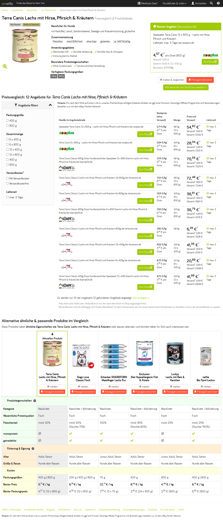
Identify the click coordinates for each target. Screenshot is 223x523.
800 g (13, 125)
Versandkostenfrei (19, 183)
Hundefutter (17, 10)
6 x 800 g (15, 144)
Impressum (90, 509)
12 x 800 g (15, 154)
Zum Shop (210, 61)
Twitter (181, 509)
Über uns (77, 509)
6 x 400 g (15, 139)
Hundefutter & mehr (174, 3)
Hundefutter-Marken (34, 509)
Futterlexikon (64, 509)
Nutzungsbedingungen (134, 509)
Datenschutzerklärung (109, 509)
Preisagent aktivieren (200, 79)
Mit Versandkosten (19, 178)
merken (52, 386)
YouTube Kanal (167, 509)
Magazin (51, 509)
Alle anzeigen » (141, 297)
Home (5, 10)
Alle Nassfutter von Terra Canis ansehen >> (186, 87)
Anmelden (198, 3)
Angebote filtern (26, 105)
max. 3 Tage (16, 197)
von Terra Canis (48, 10)
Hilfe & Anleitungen (11, 509)
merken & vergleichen (172, 79)
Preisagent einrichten (52, 391)
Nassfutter (32, 10)
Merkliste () (147, 3)
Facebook (152, 509)
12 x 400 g (15, 149)
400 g (13, 120)
